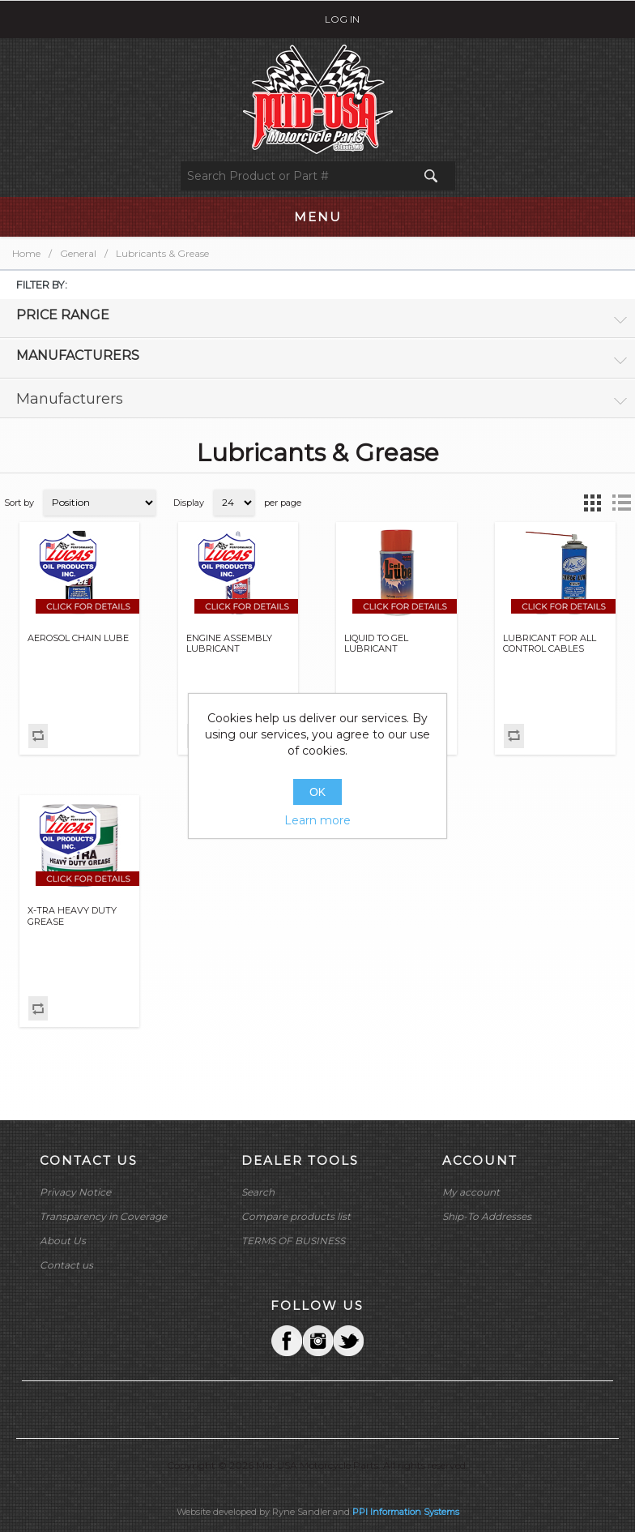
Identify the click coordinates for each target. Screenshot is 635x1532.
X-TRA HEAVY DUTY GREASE (72, 915)
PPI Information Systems (405, 1511)
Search (258, 1192)
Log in (342, 19)
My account (471, 1192)
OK (317, 791)
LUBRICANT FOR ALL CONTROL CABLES (549, 643)
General (78, 253)
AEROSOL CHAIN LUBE (78, 638)
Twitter (317, 1340)
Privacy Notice (75, 1192)
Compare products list (296, 1216)
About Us (63, 1241)
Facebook (286, 1340)
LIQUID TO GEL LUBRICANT (376, 643)
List (621, 503)
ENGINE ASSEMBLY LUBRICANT (229, 643)
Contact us (66, 1265)
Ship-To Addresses (486, 1216)
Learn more (317, 820)
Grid (592, 503)
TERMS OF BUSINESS (293, 1241)
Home (26, 253)
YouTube (348, 1340)
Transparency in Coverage (103, 1216)
